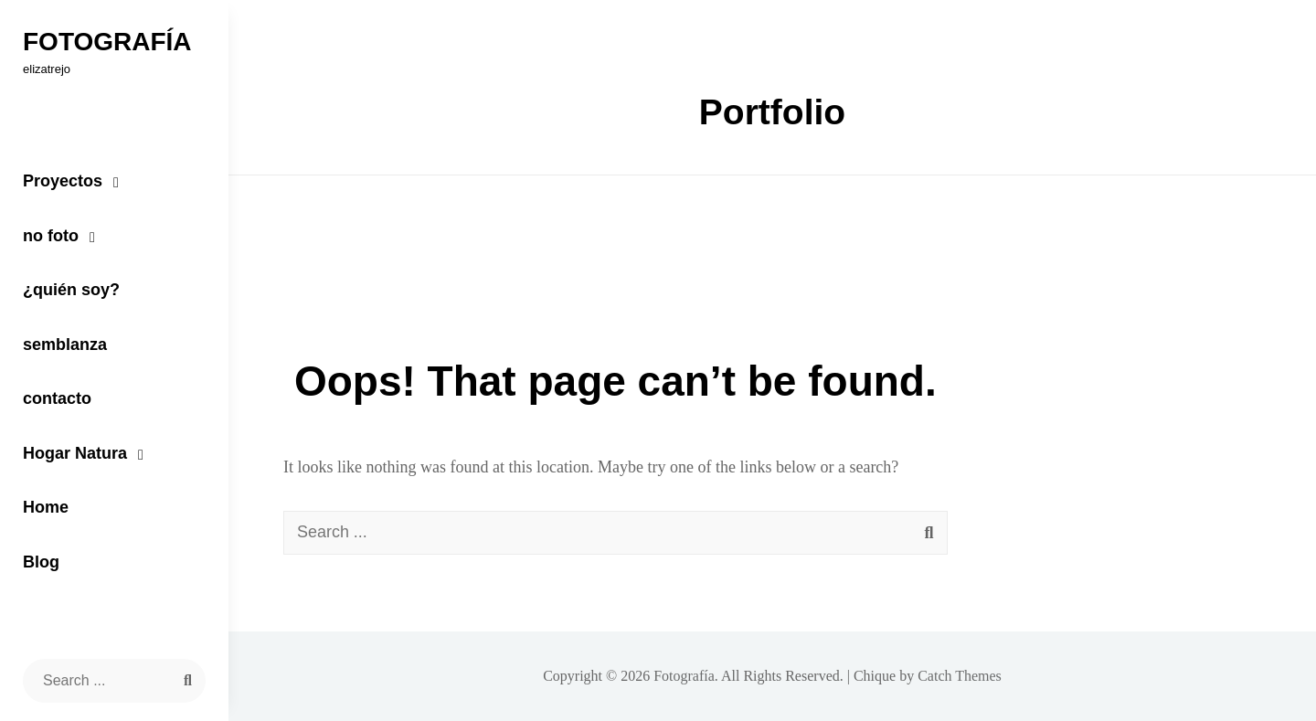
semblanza (65, 344)
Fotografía (107, 41)
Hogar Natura (75, 453)
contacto (57, 398)
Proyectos (62, 181)
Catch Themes (960, 676)
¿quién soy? (71, 290)
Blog (41, 562)
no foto (51, 236)
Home (46, 507)
